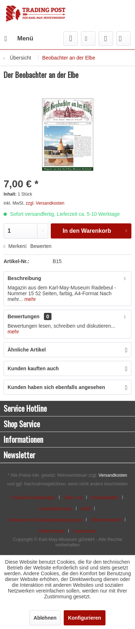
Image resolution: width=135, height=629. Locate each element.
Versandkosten (113, 475)
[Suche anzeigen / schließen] (70, 38)
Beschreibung (24, 278)
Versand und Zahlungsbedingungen (45, 520)
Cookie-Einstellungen (33, 497)
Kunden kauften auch (33, 368)
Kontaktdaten (104, 497)
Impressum (84, 531)
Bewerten (38, 246)
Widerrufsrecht (106, 520)
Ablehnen (45, 618)
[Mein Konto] (106, 38)
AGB (85, 508)
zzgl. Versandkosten (45, 203)
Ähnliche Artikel (27, 350)
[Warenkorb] (123, 38)
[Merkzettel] (88, 38)
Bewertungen (24, 316)
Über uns (72, 497)
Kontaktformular (55, 508)
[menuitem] (18, 38)
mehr (29, 299)
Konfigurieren (84, 618)
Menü (18, 37)
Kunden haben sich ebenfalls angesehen (56, 387)
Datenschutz (52, 531)
